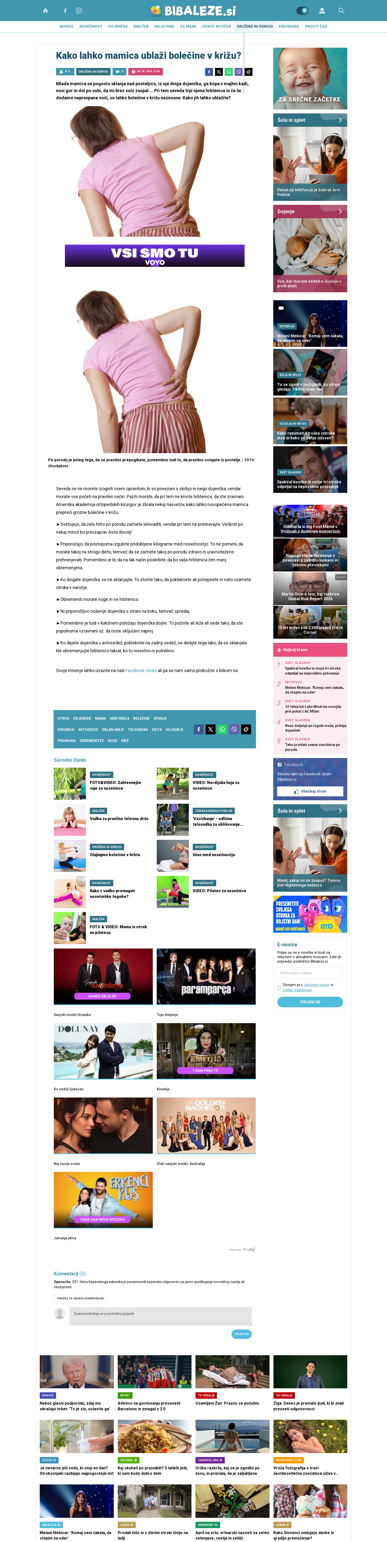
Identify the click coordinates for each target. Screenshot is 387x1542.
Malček (141, 26)
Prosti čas (316, 26)
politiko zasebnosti (297, 990)
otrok (63, 718)
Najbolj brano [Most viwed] (292, 649)
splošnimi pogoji (316, 985)
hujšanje (174, 730)
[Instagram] (79, 10)
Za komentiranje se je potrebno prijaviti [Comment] (161, 1316)
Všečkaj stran (310, 791)
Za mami (188, 26)
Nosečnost (90, 26)
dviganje (66, 730)
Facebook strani (141, 670)
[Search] (341, 10)
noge (112, 741)
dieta (157, 730)
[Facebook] (65, 10)
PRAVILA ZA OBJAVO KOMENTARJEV (80, 1298)
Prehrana (289, 26)
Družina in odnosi (255, 26)
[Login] (322, 10)
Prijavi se (241, 1334)
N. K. (68, 71)
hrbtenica (119, 718)
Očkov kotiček (216, 26)
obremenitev (92, 741)
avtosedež (88, 730)
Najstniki (164, 26)
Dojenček (118, 26)
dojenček (82, 718)
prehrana (67, 741)
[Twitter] (219, 72)
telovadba (138, 730)
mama (100, 718)
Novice (67, 26)
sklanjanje (113, 730)
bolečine (141, 718)
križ (125, 741)
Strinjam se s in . (308, 987)
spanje (160, 718)
